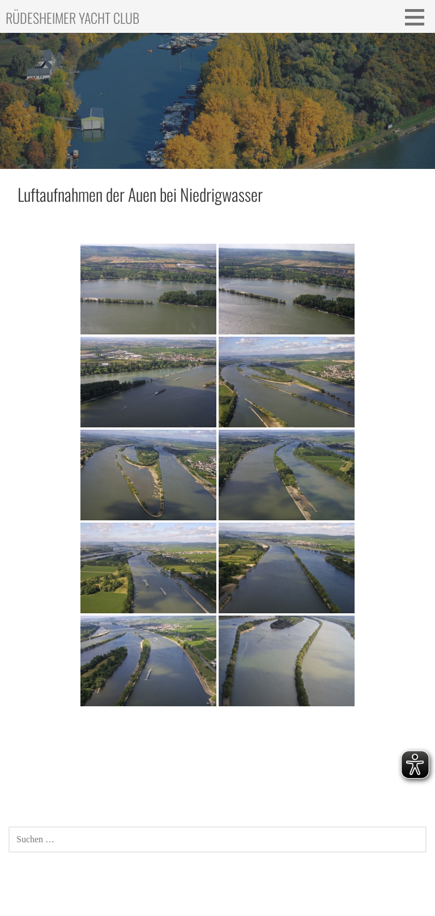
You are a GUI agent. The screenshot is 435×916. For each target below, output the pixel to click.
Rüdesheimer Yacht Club (72, 17)
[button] (418, 17)
